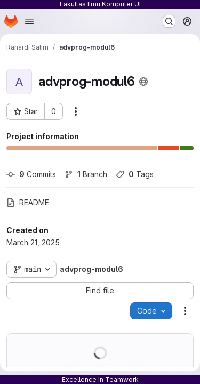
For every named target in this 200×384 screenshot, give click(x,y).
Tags (135, 174)
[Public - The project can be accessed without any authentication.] (143, 81)
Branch (86, 174)
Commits (31, 174)
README (27, 202)
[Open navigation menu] (29, 21)
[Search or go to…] (169, 21)
